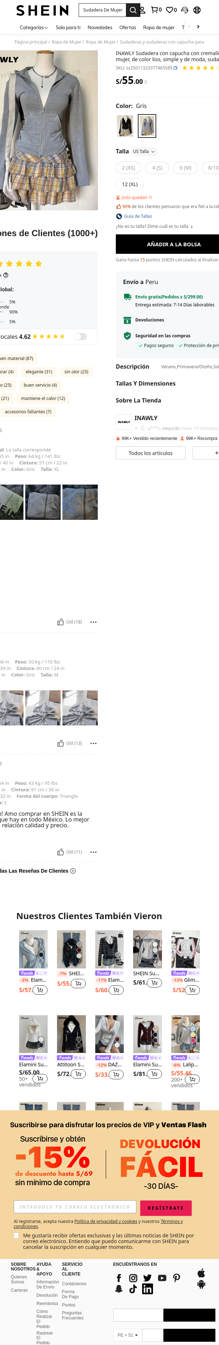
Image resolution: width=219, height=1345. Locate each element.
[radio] (125, 126)
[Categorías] (34, 27)
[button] (102, 10)
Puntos (68, 1305)
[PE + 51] (127, 1335)
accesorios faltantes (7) (28, 412)
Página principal (30, 42)
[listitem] (33, 967)
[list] (151, 1283)
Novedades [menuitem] (100, 27)
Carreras (19, 1290)
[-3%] (24, 980)
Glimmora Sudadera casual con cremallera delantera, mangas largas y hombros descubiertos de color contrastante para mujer (185, 980)
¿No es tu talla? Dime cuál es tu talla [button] (155, 226)
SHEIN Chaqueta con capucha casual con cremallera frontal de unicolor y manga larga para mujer (71, 974)
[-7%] (62, 974)
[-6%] (176, 1065)
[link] (156, 9)
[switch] (80, 336)
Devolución (47, 1295)
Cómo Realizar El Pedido (44, 1319)
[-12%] (101, 1065)
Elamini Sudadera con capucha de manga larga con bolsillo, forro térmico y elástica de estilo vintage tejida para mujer (147, 1065)
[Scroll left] (189, 27)
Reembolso (47, 1303)
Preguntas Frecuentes (73, 1315)
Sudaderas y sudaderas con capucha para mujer (169, 42)
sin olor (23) (76, 372)
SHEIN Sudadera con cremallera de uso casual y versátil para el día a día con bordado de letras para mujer (147, 974)
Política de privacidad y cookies (105, 1221)
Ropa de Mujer (66, 42)
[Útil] (60, 622)
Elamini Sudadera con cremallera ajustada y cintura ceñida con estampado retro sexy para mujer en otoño (33, 980)
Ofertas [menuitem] (127, 27)
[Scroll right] (198, 27)
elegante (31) (39, 372)
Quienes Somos (19, 1279)
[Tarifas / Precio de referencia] (146, 82)
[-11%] (101, 980)
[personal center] (142, 10)
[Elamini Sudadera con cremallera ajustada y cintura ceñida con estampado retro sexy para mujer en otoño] (33, 949)
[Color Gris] (131, 106)
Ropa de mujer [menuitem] (159, 27)
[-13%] (177, 980)
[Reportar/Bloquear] (93, 622)
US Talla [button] (144, 151)
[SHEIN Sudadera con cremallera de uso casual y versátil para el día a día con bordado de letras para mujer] (147, 949)
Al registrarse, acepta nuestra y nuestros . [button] (98, 1224)
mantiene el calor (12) (43, 398)
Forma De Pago (70, 1294)
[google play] (201, 1287)
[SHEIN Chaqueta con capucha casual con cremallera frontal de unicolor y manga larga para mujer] (71, 949)
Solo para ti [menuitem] (68, 27)
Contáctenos (74, 1283)
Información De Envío (47, 1284)
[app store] (201, 1276)
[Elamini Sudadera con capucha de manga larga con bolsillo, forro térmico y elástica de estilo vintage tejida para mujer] (147, 1034)
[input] (75, 1206)
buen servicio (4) (40, 385)
